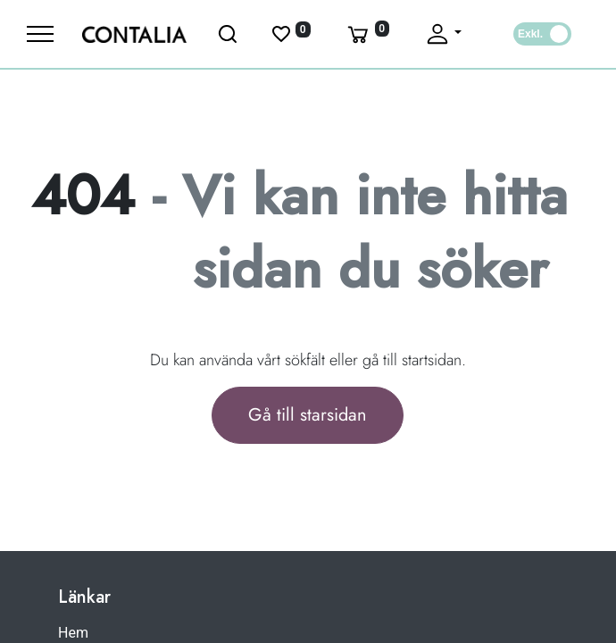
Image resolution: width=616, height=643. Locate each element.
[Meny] (40, 34)
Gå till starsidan (307, 415)
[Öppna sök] (228, 34)
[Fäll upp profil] (442, 34)
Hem (73, 632)
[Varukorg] (367, 34)
